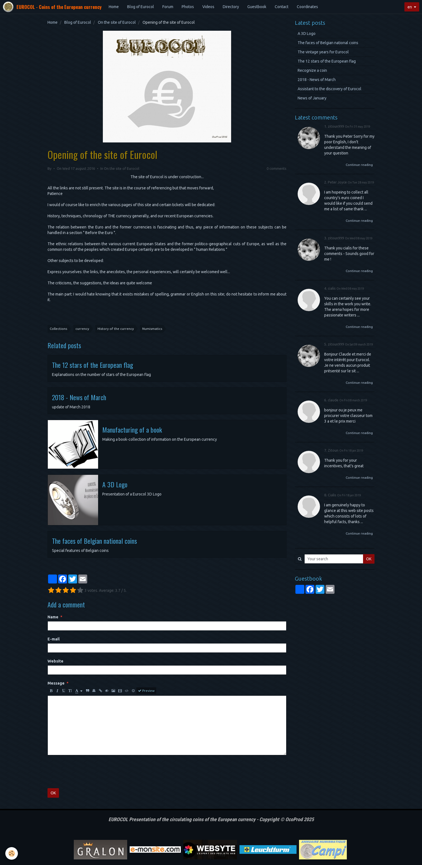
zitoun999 (336, 126)
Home (114, 6)
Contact (281, 6)
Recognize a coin (312, 70)
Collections (58, 328)
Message (56, 683)
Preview (146, 691)
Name (53, 617)
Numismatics (152, 328)
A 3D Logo (114, 484)
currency (82, 328)
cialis (332, 288)
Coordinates (307, 6)
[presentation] (90, 772)
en (409, 7)
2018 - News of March (79, 397)
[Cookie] (12, 853)
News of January (312, 98)
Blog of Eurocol (140, 6)
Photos (188, 6)
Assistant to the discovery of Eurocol (329, 89)
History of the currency (116, 328)
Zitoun (333, 450)
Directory (231, 6)
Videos (208, 6)
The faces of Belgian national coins (94, 541)
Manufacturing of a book (132, 430)
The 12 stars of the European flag (92, 365)
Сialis (332, 495)
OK (53, 793)
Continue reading (359, 164)
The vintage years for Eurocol (323, 52)
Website (55, 661)
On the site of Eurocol (117, 22)
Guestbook (256, 6)
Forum (167, 6)
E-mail (54, 639)
